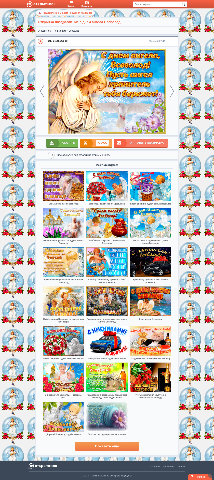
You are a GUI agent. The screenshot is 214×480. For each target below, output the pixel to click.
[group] (107, 41)
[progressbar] (170, 41)
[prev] (42, 91)
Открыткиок (44, 30)
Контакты (155, 466)
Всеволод (74, 30)
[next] (172, 91)
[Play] (40, 41)
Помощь (181, 466)
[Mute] (163, 41)
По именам (60, 30)
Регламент (168, 466)
